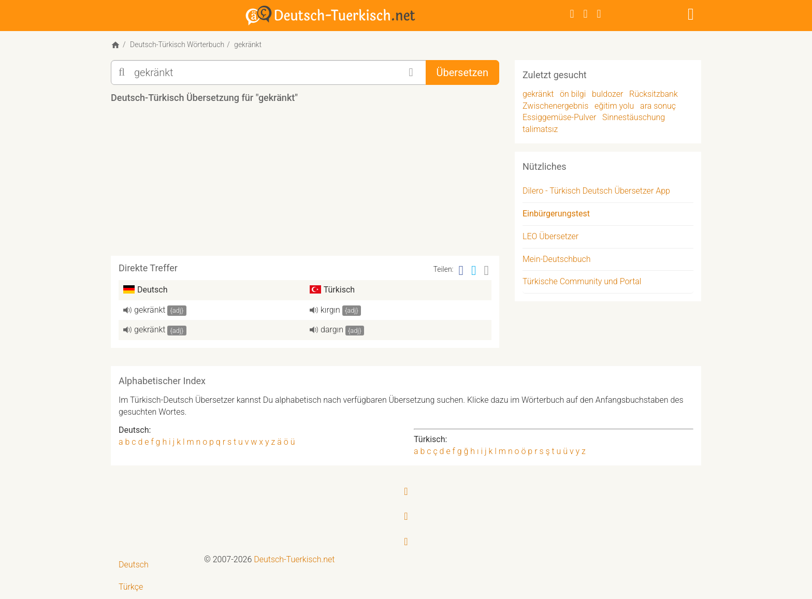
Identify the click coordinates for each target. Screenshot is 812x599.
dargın (332, 329)
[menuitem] (153, 565)
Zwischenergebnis (555, 106)
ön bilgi (573, 94)
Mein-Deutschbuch (557, 259)
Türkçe (131, 587)
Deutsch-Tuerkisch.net (294, 559)
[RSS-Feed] (599, 14)
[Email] (487, 270)
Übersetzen (462, 72)
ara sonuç (658, 106)
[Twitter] (585, 14)
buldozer (607, 94)
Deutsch (134, 564)
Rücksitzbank (653, 94)
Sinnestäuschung (633, 117)
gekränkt (149, 310)
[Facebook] (572, 14)
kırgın (330, 310)
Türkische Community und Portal (582, 281)
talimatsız (540, 129)
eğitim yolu (614, 106)
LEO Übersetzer (550, 236)
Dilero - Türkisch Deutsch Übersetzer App (596, 191)
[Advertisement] (305, 183)
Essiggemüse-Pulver (559, 117)
